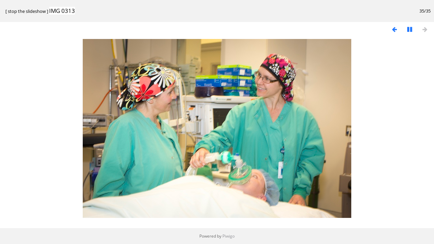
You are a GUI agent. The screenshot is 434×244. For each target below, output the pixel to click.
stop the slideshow (27, 11)
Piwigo (228, 236)
